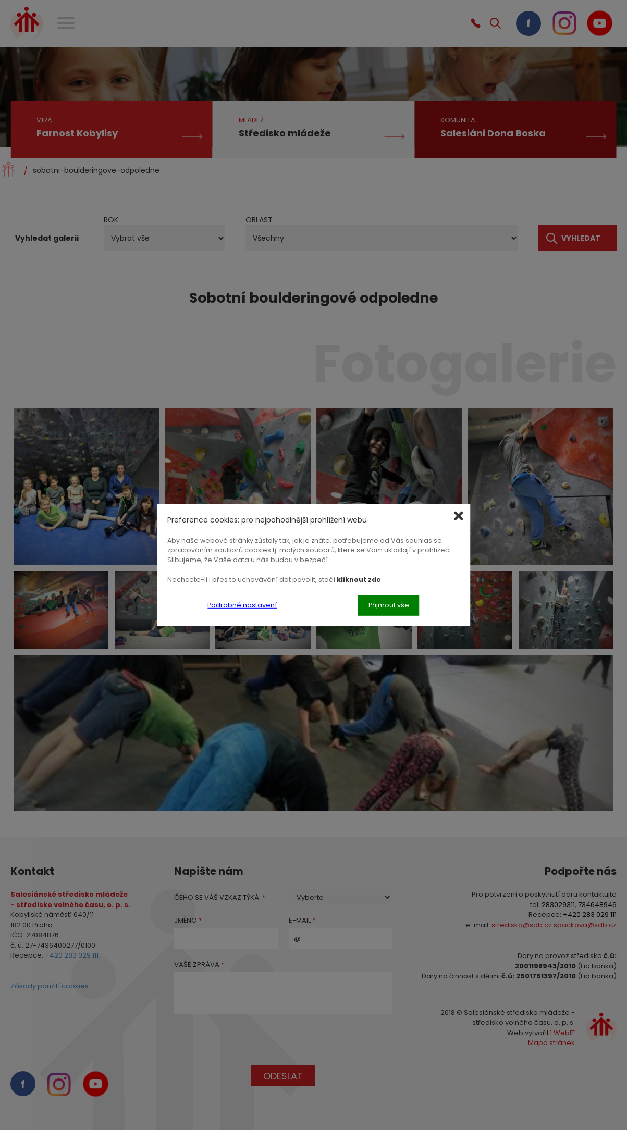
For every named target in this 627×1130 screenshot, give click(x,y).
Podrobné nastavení (242, 605)
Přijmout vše (388, 605)
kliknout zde (359, 579)
